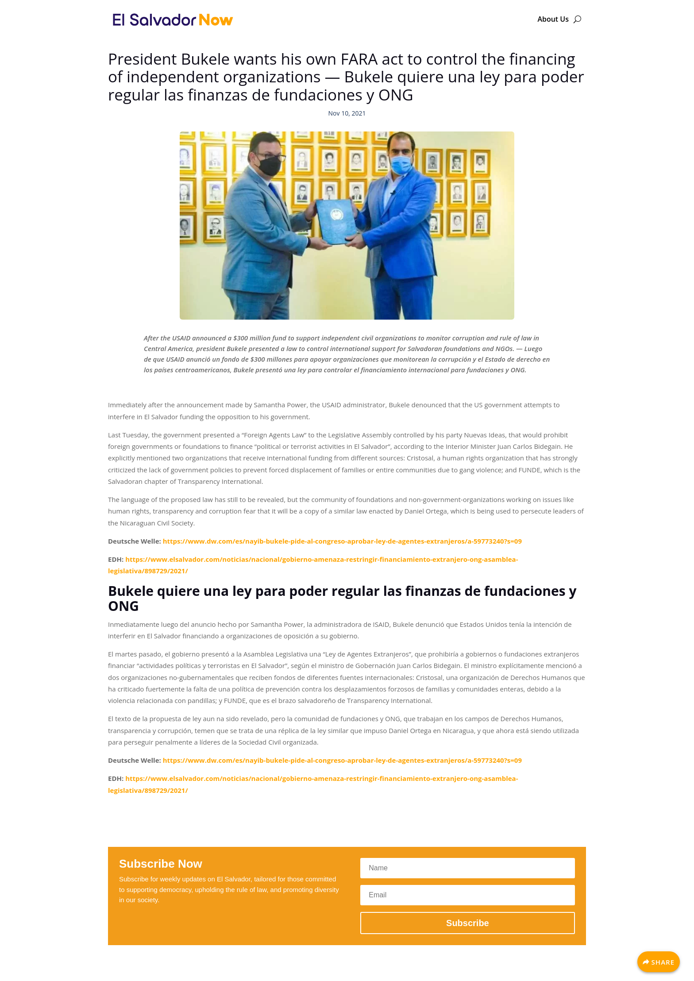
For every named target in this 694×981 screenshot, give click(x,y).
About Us (553, 19)
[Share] (658, 961)
